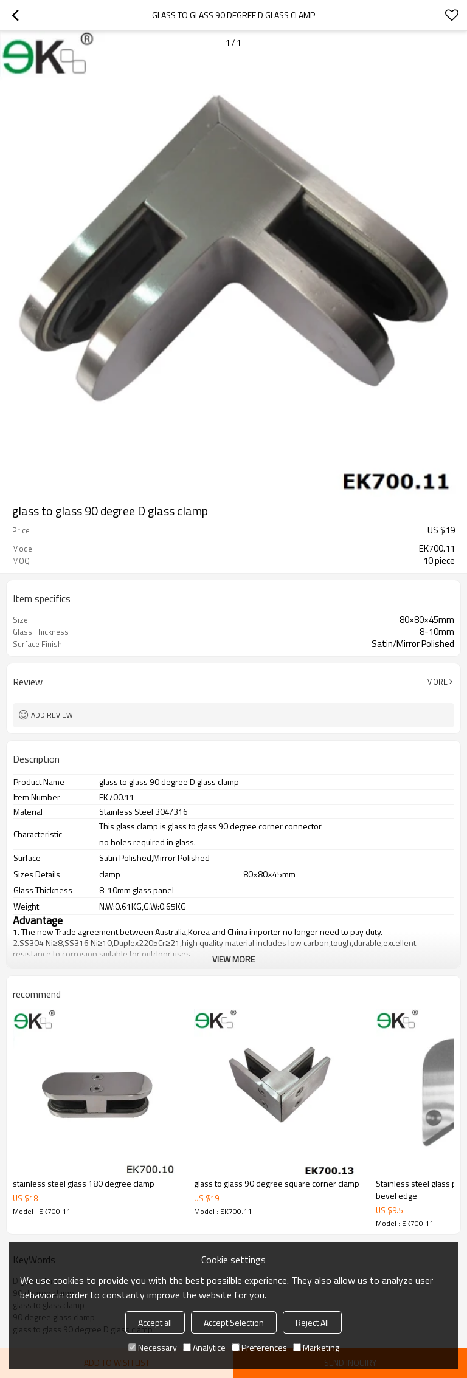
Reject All (312, 1322)
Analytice (204, 1347)
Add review (52, 715)
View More (233, 959)
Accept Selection (234, 1322)
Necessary (152, 1347)
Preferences (259, 1347)
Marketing (316, 1347)
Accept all (155, 1322)
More (437, 682)
